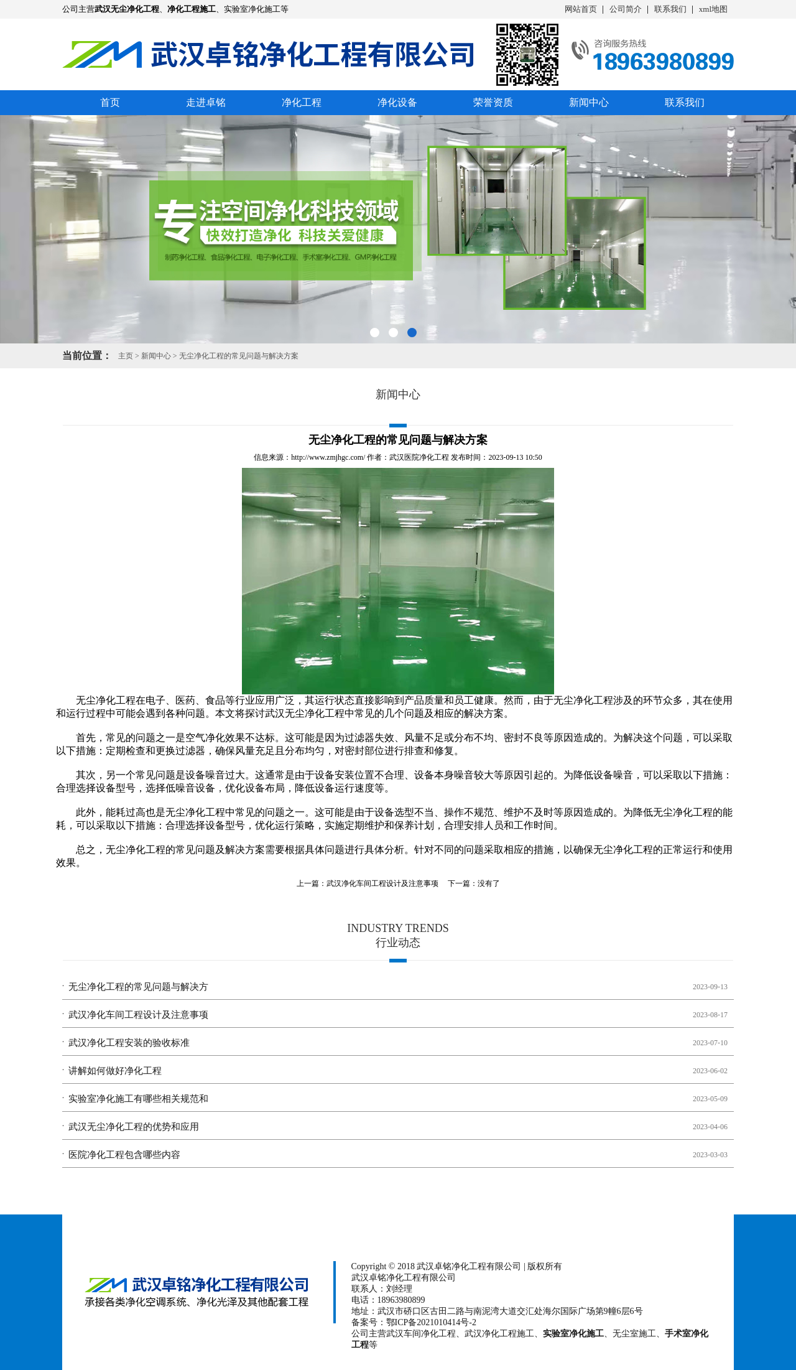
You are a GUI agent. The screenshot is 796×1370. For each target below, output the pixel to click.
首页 (110, 102)
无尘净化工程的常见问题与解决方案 (238, 356)
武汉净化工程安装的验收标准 (129, 1043)
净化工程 (302, 102)
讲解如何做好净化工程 (115, 1071)
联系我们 (670, 9)
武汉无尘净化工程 (305, 713)
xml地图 (713, 9)
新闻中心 (589, 102)
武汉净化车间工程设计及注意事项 (382, 883)
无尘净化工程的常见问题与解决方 (138, 987)
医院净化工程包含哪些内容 (124, 1155)
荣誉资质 (493, 102)
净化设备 (397, 102)
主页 (125, 356)
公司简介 (625, 9)
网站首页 (581, 9)
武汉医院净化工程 (419, 457)
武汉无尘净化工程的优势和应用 (133, 1127)
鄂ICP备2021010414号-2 (431, 1322)
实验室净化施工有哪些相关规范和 (138, 1099)
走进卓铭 (206, 102)
